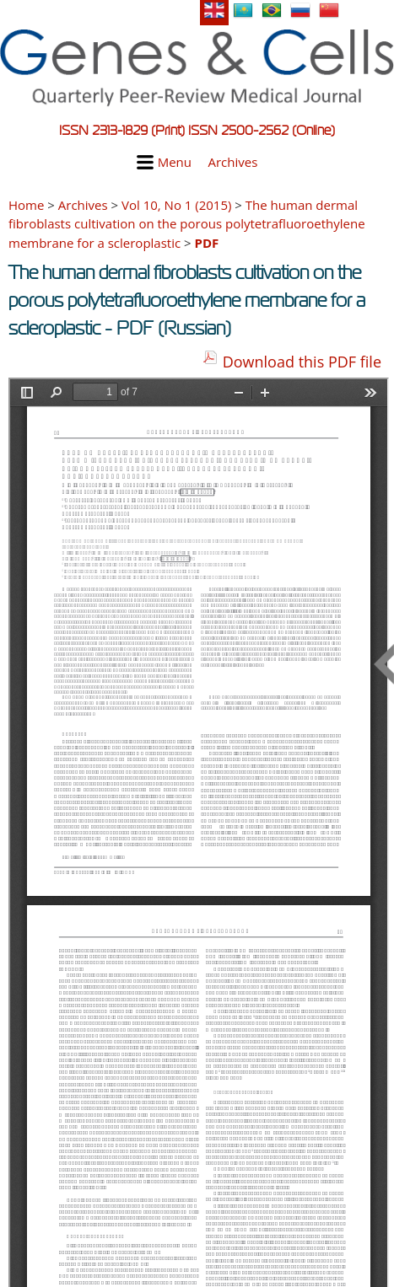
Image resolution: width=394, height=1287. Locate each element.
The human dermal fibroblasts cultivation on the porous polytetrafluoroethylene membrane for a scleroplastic (186, 223)
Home (26, 204)
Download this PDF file (302, 361)
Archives (232, 161)
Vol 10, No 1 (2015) (176, 204)
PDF (207, 242)
